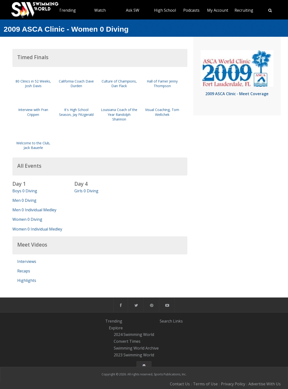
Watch (100, 10)
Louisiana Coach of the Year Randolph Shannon (119, 114)
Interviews (26, 261)
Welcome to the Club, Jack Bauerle (33, 145)
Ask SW (132, 10)
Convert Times (127, 341)
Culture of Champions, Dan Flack (119, 83)
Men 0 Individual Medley (34, 210)
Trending (67, 10)
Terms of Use (205, 384)
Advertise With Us (264, 384)
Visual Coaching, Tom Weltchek (162, 112)
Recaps (23, 271)
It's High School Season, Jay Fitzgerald (76, 112)
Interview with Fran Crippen (33, 112)
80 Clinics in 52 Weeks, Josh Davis (33, 83)
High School (165, 10)
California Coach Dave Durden (76, 83)
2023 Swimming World (134, 355)
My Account (217, 10)
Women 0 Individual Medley (37, 229)
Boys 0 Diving (24, 191)
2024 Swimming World (134, 334)
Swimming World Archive (136, 348)
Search (166, 321)
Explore (116, 328)
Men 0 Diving (24, 200)
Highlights (26, 280)
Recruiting (244, 10)
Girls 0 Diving (86, 191)
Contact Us (180, 384)
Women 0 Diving (27, 219)
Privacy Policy (233, 384)
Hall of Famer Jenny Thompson (162, 83)
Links (178, 321)
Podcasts (191, 10)
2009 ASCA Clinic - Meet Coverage (237, 93)
